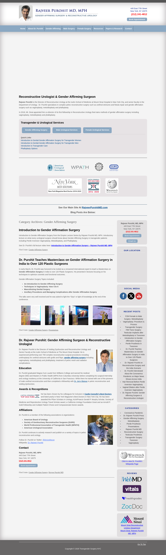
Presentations (53, 330)
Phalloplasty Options (29, 148)
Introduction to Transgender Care (34, 146)
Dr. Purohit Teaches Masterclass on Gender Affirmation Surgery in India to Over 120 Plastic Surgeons (134, 354)
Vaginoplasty (134, 443)
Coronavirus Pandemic (134, 413)
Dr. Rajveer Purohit (35, 443)
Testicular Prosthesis (133, 435)
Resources (98, 29)
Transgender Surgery (133, 327)
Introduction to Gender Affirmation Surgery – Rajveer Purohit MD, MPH (81, 245)
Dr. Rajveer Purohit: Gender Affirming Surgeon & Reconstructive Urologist (133, 395)
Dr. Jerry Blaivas (80, 381)
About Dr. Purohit (35, 29)
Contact (128, 29)
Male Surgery (69, 29)
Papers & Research (114, 29)
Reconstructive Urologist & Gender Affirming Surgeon (57, 96)
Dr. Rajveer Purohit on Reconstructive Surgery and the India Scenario (133, 365)
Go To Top (142, 544)
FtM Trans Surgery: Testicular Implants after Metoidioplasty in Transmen (134, 332)
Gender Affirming (53, 29)
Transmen (134, 440)
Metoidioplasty (134, 421)
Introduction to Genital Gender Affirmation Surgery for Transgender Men (49, 143)
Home (22, 29)
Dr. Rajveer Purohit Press (133, 416)
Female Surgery (84, 29)
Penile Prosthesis (134, 424)
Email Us (132, 241)
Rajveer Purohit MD (56, 472)
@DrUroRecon (49, 440)
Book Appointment (137, 19)
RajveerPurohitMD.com (95, 207)
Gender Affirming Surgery (38, 250)
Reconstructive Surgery (133, 432)
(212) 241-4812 (139, 14)
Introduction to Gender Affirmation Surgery (49, 230)
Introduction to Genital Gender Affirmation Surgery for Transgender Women (51, 140)
